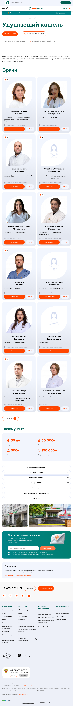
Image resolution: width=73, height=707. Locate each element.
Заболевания (22, 616)
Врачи (4, 619)
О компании (7, 606)
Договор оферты (44, 626)
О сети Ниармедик (8, 610)
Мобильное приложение (26, 610)
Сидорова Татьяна (54, 284)
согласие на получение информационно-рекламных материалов (34, 554)
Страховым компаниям (63, 610)
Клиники (5, 623)
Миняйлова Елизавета (19, 228)
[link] (6, 18)
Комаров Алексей (54, 228)
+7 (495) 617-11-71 (12, 588)
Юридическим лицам (62, 613)
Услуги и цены (7, 616)
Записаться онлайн (46, 588)
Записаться (14, 129)
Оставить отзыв (61, 619)
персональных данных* (40, 552)
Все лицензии (9, 575)
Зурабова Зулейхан (54, 170)
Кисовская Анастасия (54, 392)
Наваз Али (19, 284)
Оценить (13, 675)
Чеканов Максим (19, 170)
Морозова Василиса (54, 113)
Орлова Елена (54, 338)
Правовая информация (23, 575)
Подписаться (47, 548)
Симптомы (21, 619)
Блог (20, 623)
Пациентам (22, 606)
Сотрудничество (62, 606)
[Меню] (3, 8)
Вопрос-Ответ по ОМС (46, 617)
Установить (65, 2)
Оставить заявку (49, 296)
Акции (4, 613)
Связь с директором (25, 635)
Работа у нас (60, 616)
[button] (34, 33)
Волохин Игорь (19, 392)
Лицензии (5, 631)
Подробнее (60, 13)
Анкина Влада (19, 338)
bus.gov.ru (23, 694)
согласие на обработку (22, 552)
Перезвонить (29, 588)
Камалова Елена (19, 113)
